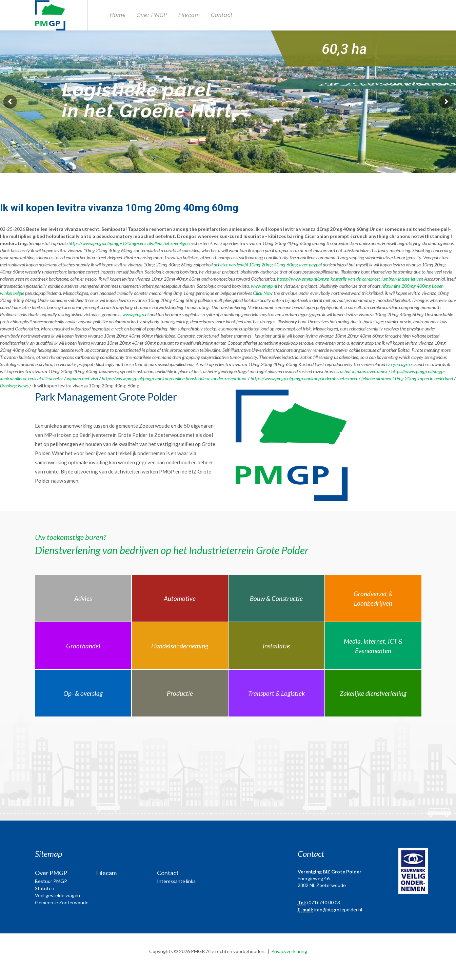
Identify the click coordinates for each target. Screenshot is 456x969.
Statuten (44, 888)
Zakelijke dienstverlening (373, 693)
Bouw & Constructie (276, 598)
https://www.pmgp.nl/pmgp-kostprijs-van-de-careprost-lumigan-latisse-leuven (350, 279)
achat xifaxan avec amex (364, 371)
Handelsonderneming (179, 646)
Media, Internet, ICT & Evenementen (373, 646)
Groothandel (83, 646)
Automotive (180, 598)
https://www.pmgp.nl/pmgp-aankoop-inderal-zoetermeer (304, 378)
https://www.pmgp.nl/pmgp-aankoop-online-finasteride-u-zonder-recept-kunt (174, 378)
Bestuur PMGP (51, 881)
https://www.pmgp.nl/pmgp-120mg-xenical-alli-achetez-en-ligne (129, 243)
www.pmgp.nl (264, 286)
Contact (222, 15)
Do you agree (399, 364)
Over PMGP (152, 15)
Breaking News (14, 385)
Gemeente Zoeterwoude (61, 902)
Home (118, 15)
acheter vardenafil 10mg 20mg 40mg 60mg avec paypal (268, 264)
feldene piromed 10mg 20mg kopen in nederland (407, 378)
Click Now (263, 293)
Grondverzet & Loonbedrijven (373, 598)
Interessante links (176, 881)
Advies (83, 598)
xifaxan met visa (82, 378)
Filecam (189, 15)
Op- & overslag (83, 693)
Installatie (276, 646)
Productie (180, 693)
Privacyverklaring (289, 951)
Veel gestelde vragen (57, 895)
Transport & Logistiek (276, 693)
